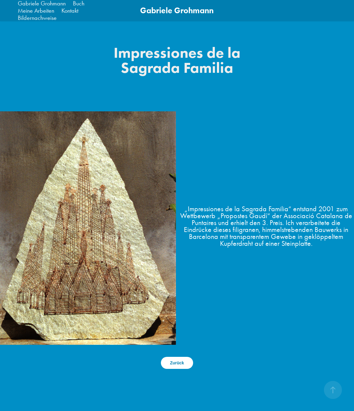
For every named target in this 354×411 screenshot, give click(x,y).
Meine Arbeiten (36, 10)
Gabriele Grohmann (177, 10)
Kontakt (69, 10)
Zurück (177, 362)
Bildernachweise (37, 17)
